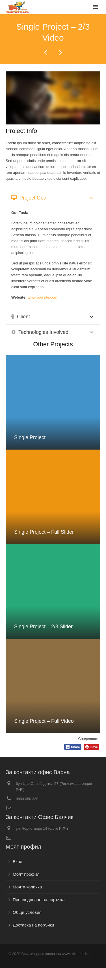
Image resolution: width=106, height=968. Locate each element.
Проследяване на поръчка (39, 899)
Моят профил (26, 874)
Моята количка (27, 886)
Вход (17, 861)
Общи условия (27, 912)
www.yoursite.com (42, 297)
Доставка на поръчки (33, 925)
